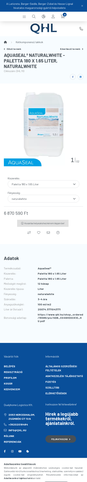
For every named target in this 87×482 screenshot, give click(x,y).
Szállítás (52, 387)
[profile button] (53, 16)
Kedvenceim (12, 389)
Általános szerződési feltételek (61, 368)
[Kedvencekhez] (39, 232)
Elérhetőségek (56, 393)
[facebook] (73, 77)
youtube (20, 451)
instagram (12, 451)
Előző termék (12, 49)
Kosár (8, 383)
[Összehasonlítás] (29, 232)
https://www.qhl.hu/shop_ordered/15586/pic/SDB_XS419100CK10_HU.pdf (60, 318)
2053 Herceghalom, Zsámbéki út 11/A (21, 416)
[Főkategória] (5, 42)
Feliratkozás (60, 439)
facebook (4, 451)
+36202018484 (81, 29)
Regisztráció (13, 372)
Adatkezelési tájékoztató (64, 376)
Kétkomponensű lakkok (29, 42)
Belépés (9, 366)
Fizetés (50, 381)
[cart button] (63, 16)
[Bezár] (82, 6)
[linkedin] (80, 77)
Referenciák (12, 441)
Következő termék (71, 49)
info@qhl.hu (17, 430)
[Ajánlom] (48, 232)
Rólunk (9, 436)
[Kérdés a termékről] (58, 232)
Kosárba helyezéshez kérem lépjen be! (44, 223)
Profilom (10, 377)
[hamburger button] (24, 16)
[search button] (34, 16)
